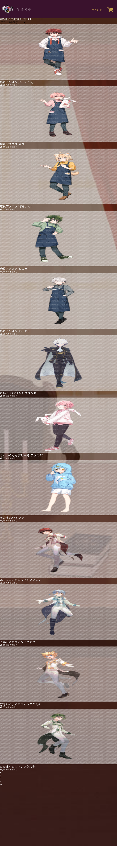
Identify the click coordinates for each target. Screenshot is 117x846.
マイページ (97, 10)
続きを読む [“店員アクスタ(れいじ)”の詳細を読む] (12, 333)
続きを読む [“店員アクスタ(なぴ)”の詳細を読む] (12, 147)
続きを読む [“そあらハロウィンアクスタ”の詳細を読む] (12, 645)
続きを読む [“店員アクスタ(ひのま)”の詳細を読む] (12, 271)
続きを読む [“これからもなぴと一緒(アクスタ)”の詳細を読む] (12, 458)
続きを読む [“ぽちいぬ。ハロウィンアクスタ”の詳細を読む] (12, 707)
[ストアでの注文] (13, 22)
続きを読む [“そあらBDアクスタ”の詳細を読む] (12, 520)
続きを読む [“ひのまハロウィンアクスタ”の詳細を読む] (12, 769)
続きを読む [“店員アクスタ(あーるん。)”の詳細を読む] (12, 84)
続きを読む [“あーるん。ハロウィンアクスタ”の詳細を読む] (12, 582)
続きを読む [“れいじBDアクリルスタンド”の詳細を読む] (12, 396)
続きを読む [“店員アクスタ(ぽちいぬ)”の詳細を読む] (12, 209)
